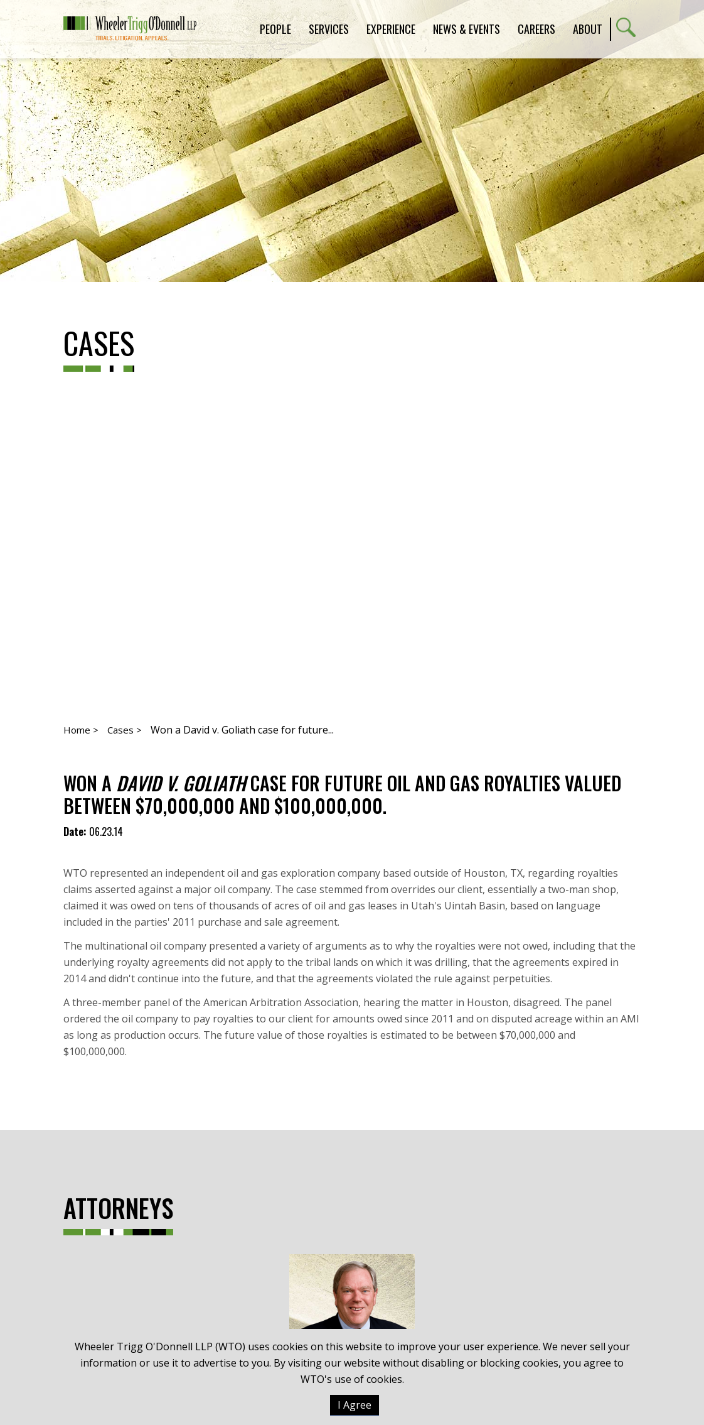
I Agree (354, 1405)
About (587, 29)
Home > (81, 729)
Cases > (124, 729)
